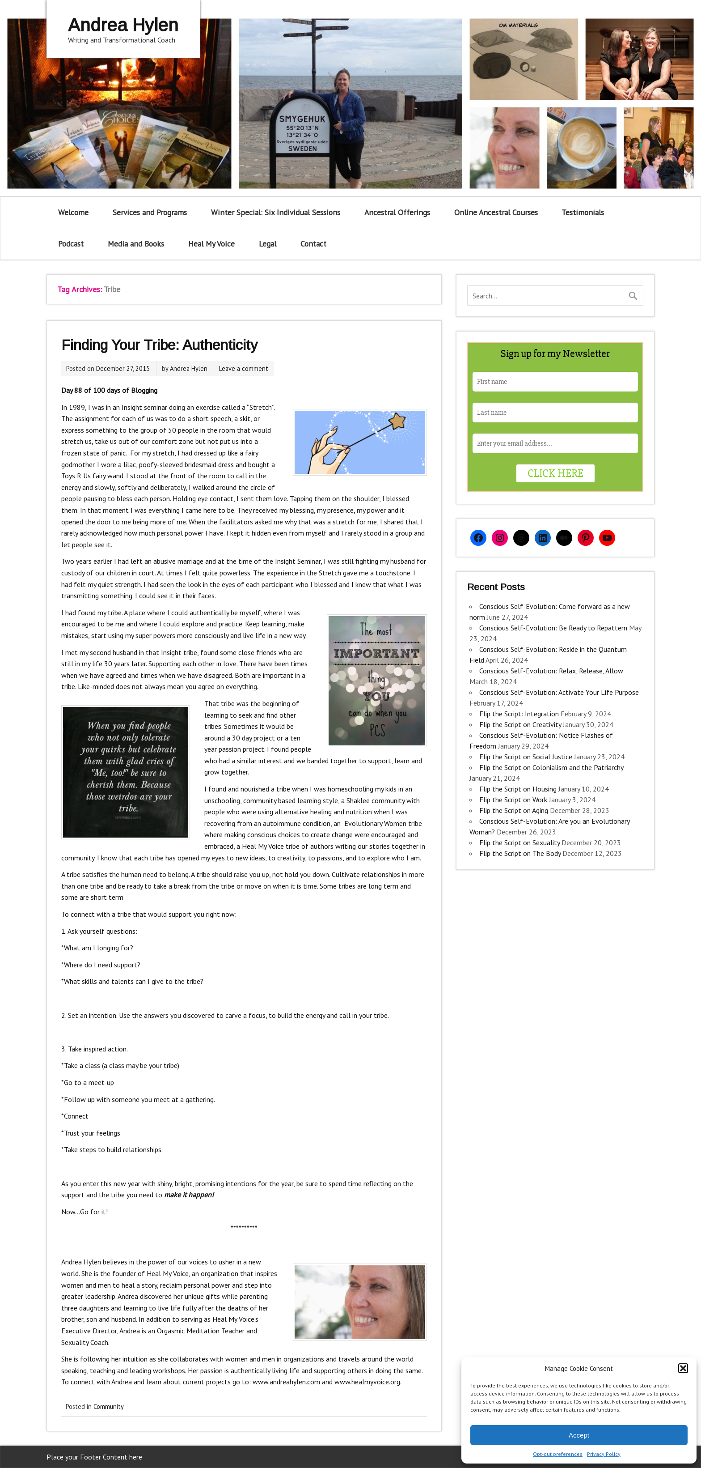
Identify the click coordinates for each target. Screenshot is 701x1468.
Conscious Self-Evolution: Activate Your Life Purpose (559, 692)
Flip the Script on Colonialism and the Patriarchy (551, 767)
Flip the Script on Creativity (520, 724)
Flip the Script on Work (513, 799)
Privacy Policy (604, 1454)
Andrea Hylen (188, 368)
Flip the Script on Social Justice (525, 756)
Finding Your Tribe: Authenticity (159, 345)
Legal (267, 243)
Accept (579, 1435)
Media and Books (136, 243)
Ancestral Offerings (397, 212)
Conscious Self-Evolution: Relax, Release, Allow (551, 670)
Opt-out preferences (558, 1454)
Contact (313, 243)
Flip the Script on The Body (520, 853)
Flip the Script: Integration (519, 713)
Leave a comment (243, 368)
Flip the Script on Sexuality (519, 842)
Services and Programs (150, 212)
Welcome (73, 212)
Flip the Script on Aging (513, 810)
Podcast (71, 243)
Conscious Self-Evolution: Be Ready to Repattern (553, 627)
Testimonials (583, 212)
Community (108, 1406)
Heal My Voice (211, 243)
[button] (683, 1368)
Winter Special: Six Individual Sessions (275, 212)
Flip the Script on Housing (518, 788)
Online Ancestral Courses (496, 212)
